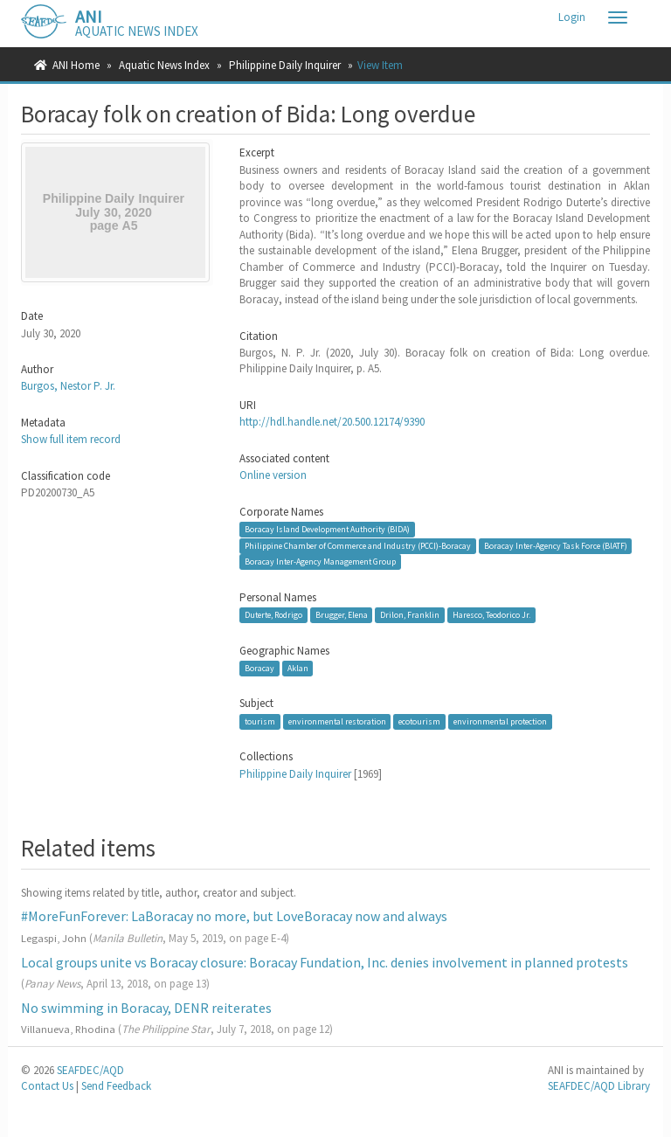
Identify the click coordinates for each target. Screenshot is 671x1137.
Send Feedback (116, 1085)
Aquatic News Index (164, 65)
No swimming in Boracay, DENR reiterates (146, 1007)
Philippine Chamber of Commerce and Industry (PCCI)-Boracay (358, 545)
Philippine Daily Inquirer (285, 65)
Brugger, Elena (341, 614)
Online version (273, 475)
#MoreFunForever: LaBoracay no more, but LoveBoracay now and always (234, 916)
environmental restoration (337, 721)
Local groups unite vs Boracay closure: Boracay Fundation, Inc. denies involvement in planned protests (324, 962)
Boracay (259, 668)
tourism (260, 721)
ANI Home (76, 65)
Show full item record (71, 439)
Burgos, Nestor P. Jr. (68, 385)
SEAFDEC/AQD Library (599, 1085)
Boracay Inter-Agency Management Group (320, 561)
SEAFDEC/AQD (90, 1070)
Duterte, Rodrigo (273, 614)
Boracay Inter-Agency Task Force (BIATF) (555, 545)
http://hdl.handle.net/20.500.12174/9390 (332, 421)
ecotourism (419, 721)
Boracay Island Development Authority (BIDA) (327, 529)
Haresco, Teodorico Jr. (491, 614)
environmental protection (500, 721)
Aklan (297, 668)
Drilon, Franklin (409, 614)
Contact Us (47, 1085)
